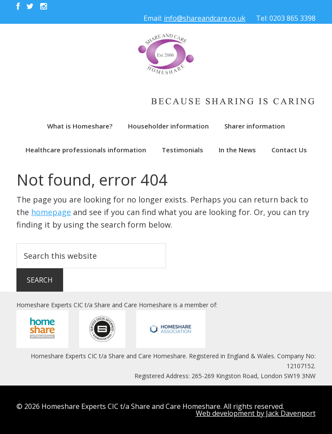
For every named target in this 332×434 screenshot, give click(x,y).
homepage (51, 212)
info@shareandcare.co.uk (205, 18)
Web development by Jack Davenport (256, 413)
